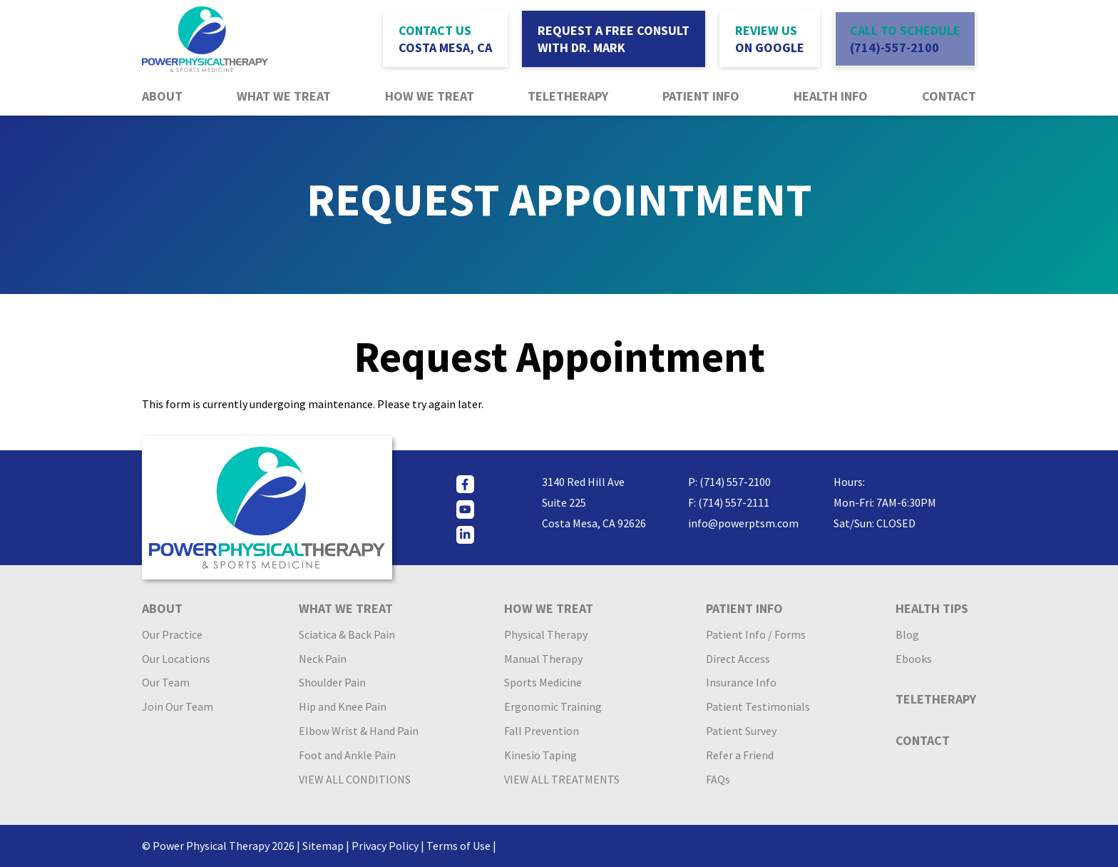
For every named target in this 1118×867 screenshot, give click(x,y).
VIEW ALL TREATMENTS (562, 779)
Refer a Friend (740, 755)
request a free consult (613, 39)
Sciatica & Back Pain (347, 634)
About (162, 96)
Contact (949, 96)
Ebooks (914, 658)
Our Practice (172, 634)
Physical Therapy (546, 634)
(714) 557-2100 (735, 482)
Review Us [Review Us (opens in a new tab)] (769, 39)
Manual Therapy (543, 658)
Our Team (166, 682)
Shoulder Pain (332, 682)
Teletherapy (568, 96)
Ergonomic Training (553, 706)
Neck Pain (323, 658)
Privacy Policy (385, 845)
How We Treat (429, 96)
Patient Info (700, 96)
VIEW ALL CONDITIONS (355, 779)
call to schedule (905, 39)
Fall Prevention (541, 731)
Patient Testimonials (758, 706)
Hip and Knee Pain (342, 706)
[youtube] (465, 509)
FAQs (718, 779)
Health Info (831, 96)
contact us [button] (445, 39)
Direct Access (738, 658)
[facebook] (465, 484)
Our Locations (176, 658)
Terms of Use (458, 845)
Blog (907, 634)
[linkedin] (465, 535)
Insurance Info (741, 682)
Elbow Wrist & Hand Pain (359, 731)
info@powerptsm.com (743, 523)
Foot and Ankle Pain (347, 755)
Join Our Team (177, 706)
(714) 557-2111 (733, 502)
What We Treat (284, 96)
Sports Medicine (543, 682)
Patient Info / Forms (756, 634)
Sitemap (323, 845)
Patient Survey (741, 731)
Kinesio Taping (540, 755)
